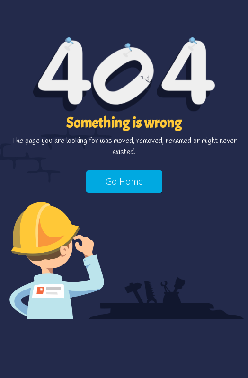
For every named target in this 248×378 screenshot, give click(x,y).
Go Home (124, 181)
